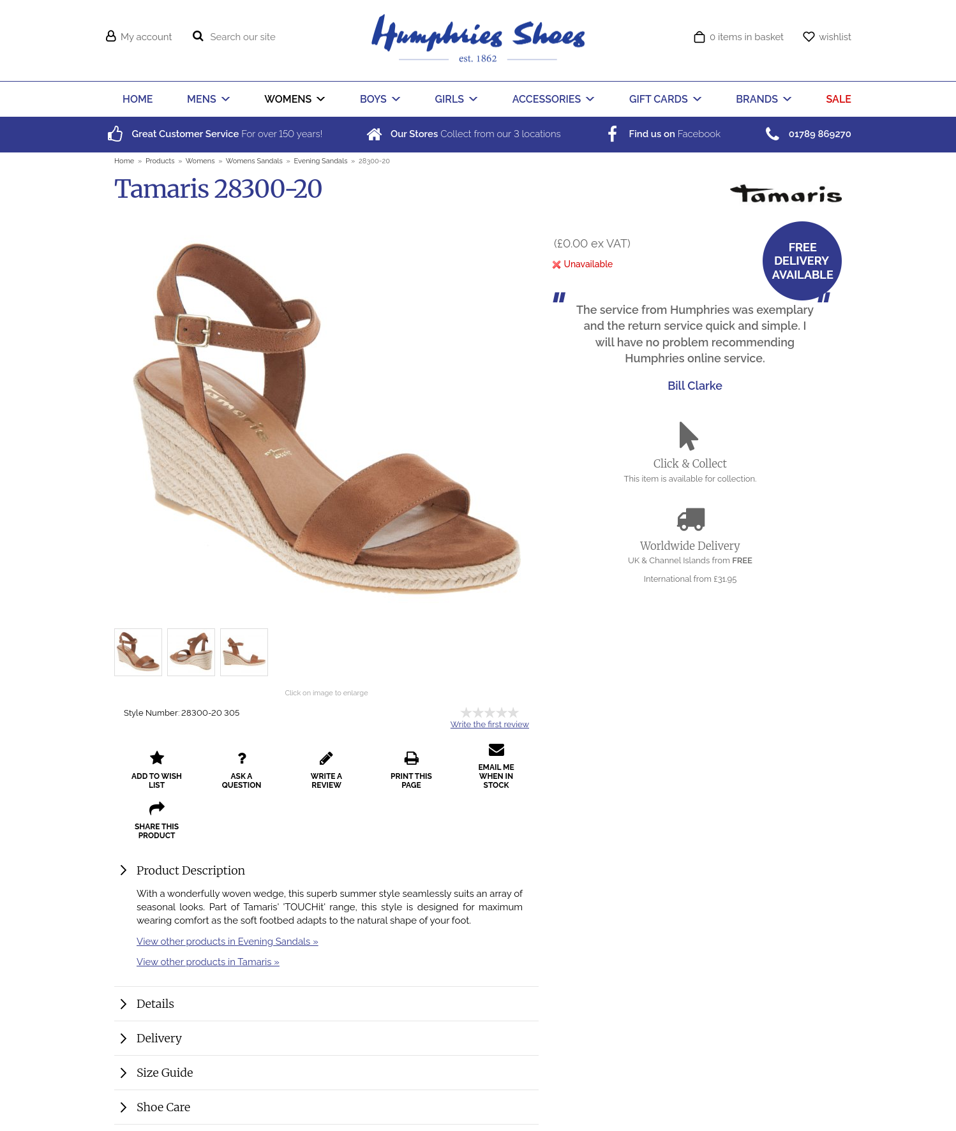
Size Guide (165, 1072)
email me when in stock (496, 765)
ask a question (242, 770)
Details (155, 1003)
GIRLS (450, 99)
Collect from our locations (462, 133)
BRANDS (757, 99)
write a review (326, 770)
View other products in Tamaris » (208, 961)
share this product (157, 820)
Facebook (661, 133)
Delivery (159, 1038)
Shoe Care (163, 1107)
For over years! (213, 133)
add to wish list (156, 770)
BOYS (373, 99)
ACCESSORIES (546, 99)
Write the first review (490, 724)
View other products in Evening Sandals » (227, 941)
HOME (138, 99)
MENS (201, 99)
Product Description (191, 870)
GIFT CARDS (658, 99)
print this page (411, 770)
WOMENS (287, 99)
